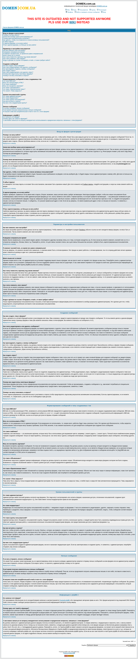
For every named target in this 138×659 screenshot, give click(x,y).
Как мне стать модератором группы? (15, 103)
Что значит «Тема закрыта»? (12, 91)
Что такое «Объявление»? (11, 87)
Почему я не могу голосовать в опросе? (16, 75)
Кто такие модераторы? (10, 98)
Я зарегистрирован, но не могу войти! (15, 43)
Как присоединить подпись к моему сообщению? (19, 69)
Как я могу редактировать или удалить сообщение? (20, 67)
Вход (103, 12)
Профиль (69, 12)
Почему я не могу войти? (11, 35)
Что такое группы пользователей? (14, 99)
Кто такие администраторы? (12, 96)
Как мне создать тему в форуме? (14, 66)
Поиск (73, 10)
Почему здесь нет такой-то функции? (15, 118)
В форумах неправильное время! (14, 52)
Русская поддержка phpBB (69, 653)
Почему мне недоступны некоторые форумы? (18, 74)
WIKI (72, 22)
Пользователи (83, 10)
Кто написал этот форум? (11, 117)
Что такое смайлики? (10, 84)
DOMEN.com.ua (102, 6)
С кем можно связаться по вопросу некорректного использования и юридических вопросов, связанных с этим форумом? (42, 120)
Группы (92, 10)
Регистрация (101, 10)
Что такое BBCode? (9, 81)
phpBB (65, 651)
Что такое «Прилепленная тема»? (14, 89)
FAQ (67, 10)
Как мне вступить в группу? (12, 101)
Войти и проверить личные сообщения (87, 12)
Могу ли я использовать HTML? (13, 82)
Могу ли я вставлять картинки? (13, 86)
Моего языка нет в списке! (11, 55)
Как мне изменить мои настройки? (14, 50)
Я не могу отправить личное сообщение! (16, 108)
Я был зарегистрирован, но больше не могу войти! (19, 45)
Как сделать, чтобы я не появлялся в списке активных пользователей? (26, 40)
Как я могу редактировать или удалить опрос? (18, 72)
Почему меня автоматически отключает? (16, 38)
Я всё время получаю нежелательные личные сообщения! (22, 110)
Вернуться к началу (9, 143)
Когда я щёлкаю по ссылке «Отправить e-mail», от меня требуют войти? (26, 60)
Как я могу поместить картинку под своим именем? (19, 57)
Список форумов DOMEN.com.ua (13, 27)
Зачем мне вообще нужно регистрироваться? (18, 37)
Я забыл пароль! (8, 41)
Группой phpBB (65, 600)
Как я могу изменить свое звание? (14, 58)
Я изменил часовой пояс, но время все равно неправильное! (23, 53)
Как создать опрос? (9, 70)
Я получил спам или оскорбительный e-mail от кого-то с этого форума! (26, 111)
